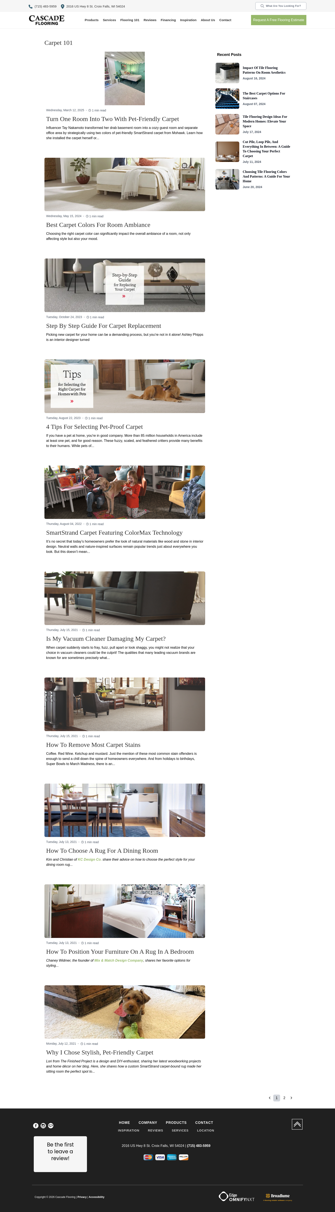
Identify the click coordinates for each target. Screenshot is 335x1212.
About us (208, 20)
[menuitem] (35, 1126)
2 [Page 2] (284, 1098)
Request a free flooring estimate (278, 20)
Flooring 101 (129, 20)
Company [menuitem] (148, 1122)
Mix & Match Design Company (118, 960)
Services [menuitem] (180, 1130)
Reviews (150, 20)
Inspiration (188, 20)
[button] (91, 20)
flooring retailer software (275, 1200)
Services (109, 20)
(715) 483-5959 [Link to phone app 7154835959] (43, 6)
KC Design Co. (90, 859)
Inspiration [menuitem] (128, 1130)
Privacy (82, 1197)
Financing (168, 20)
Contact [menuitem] (204, 1122)
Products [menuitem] (176, 1122)
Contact (225, 20)
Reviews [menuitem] (155, 1130)
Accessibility (96, 1197)
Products (91, 20)
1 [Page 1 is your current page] (277, 1098)
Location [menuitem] (205, 1130)
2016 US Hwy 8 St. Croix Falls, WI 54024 (93, 6)
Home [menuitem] (124, 1122)
